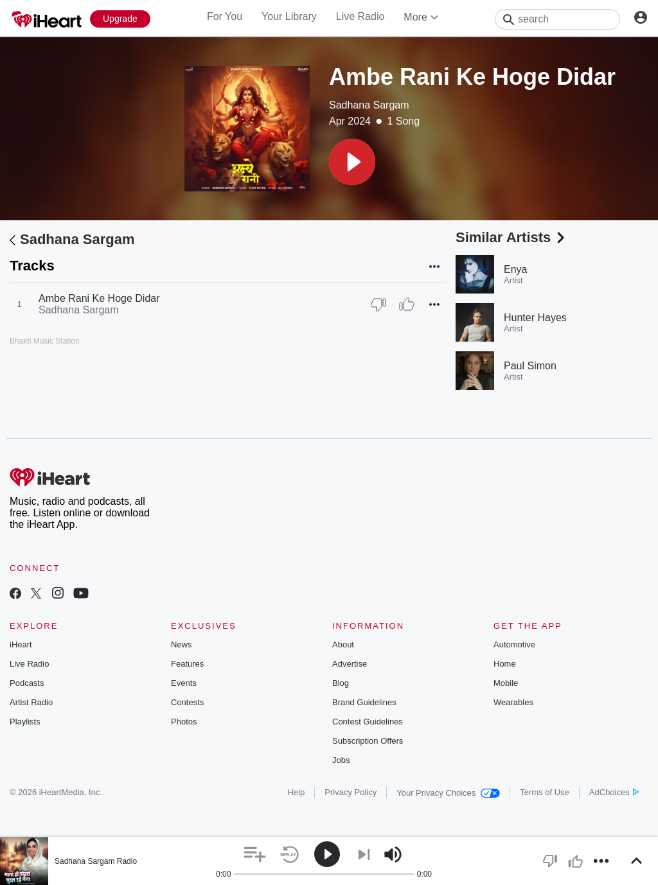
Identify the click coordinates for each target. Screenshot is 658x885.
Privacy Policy (351, 792)
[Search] (557, 19)
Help (296, 792)
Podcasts (27, 683)
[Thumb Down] (378, 304)
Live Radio (360, 16)
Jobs (341, 760)
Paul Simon (530, 365)
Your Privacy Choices (448, 793)
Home (505, 664)
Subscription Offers (367, 741)
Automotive (514, 644)
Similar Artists (511, 237)
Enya (515, 269)
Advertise (349, 664)
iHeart (21, 644)
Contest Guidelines (367, 721)
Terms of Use (544, 792)
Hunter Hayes (535, 317)
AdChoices (614, 792)
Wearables (513, 702)
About (343, 644)
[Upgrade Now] (120, 19)
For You (224, 16)
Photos (184, 721)
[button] (352, 162)
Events (184, 683)
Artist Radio (31, 702)
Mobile (506, 683)
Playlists (25, 721)
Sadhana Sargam (369, 105)
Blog (340, 683)
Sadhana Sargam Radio (96, 861)
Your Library (289, 16)
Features (187, 664)
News (181, 644)
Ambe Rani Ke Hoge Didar (99, 298)
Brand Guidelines (364, 702)
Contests (187, 702)
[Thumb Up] (406, 304)
